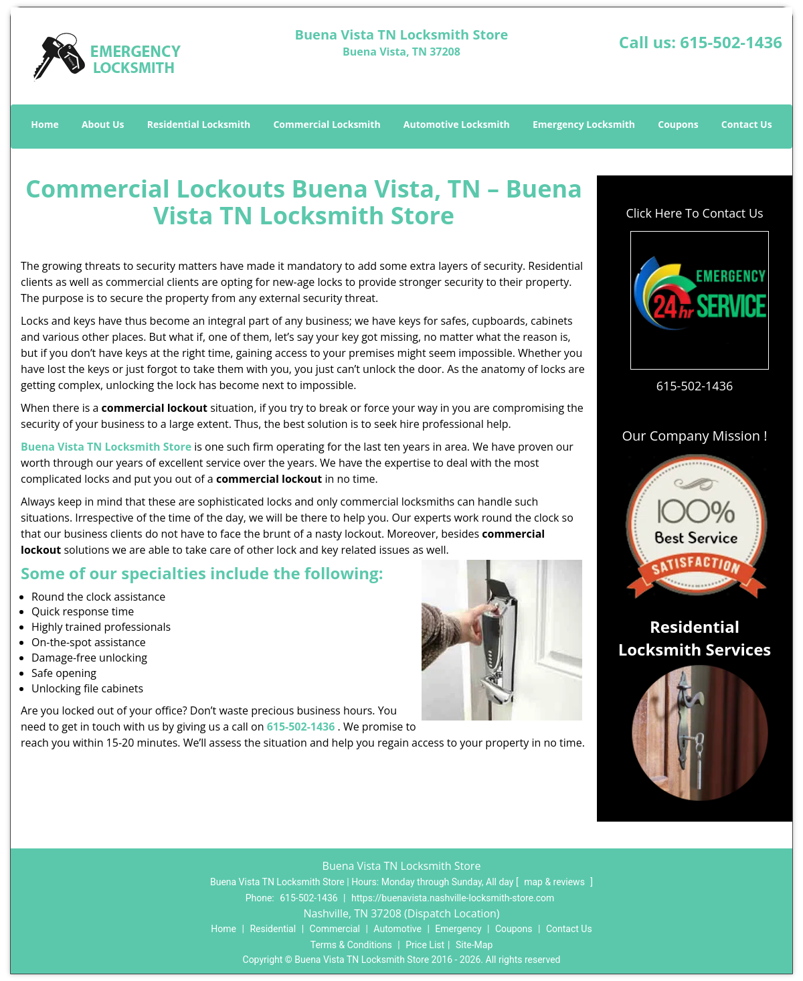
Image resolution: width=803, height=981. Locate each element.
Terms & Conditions (351, 944)
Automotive (397, 928)
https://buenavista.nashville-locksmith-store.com (452, 898)
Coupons (678, 124)
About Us (103, 124)
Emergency (458, 928)
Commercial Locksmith (326, 124)
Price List (425, 944)
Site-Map (474, 944)
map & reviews (555, 882)
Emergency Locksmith (584, 124)
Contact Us (746, 124)
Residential (273, 928)
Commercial (335, 928)
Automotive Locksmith (457, 124)
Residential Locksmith (199, 124)
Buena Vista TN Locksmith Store (106, 446)
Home (44, 124)
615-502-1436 (731, 42)
